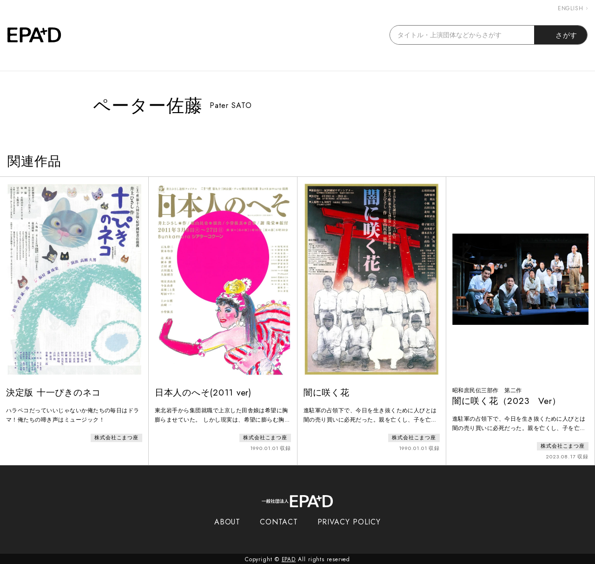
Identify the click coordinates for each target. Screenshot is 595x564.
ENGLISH (573, 8)
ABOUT (227, 521)
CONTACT (279, 521)
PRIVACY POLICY (349, 521)
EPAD (288, 558)
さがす (561, 35)
